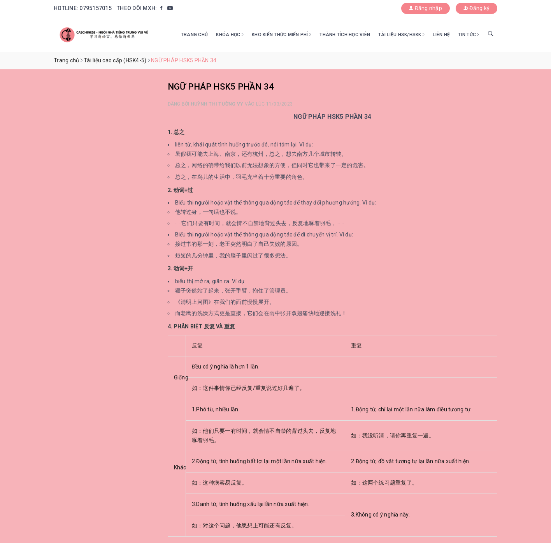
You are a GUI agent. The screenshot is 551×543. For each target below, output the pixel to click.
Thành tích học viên (344, 34)
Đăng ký (476, 8)
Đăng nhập (425, 8)
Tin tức (468, 34)
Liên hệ (441, 34)
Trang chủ (194, 34)
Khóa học (230, 34)
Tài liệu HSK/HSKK (401, 34)
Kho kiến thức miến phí (281, 34)
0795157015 (95, 8)
